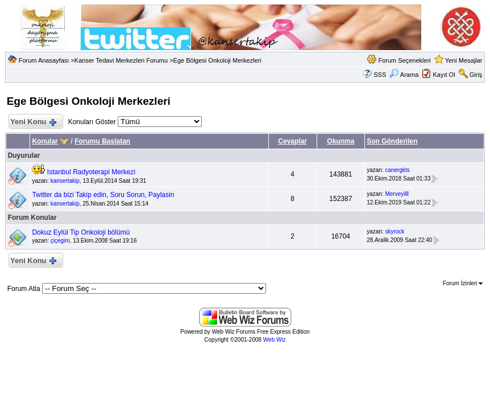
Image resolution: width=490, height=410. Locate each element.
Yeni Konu (33, 122)
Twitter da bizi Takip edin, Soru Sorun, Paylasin (103, 195)
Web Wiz (274, 340)
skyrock (394, 231)
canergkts (397, 170)
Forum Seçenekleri (404, 60)
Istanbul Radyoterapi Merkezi (91, 172)
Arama (403, 74)
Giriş (476, 74)
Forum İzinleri (463, 283)
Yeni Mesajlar (464, 60)
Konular (44, 141)
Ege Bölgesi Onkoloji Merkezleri (217, 60)
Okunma (340, 141)
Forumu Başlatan (102, 141)
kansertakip (65, 181)
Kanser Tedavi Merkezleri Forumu (121, 60)
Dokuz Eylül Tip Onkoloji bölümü (81, 232)
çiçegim (60, 240)
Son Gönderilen (392, 141)
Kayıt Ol (444, 74)
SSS (379, 74)
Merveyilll (397, 194)
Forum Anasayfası (44, 60)
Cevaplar (292, 141)
